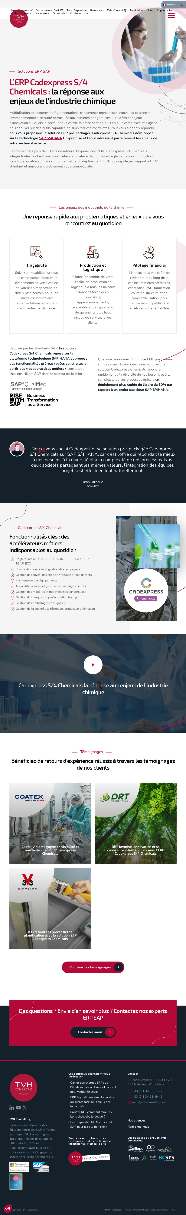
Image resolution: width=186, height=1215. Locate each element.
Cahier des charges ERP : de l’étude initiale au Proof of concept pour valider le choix (93, 1087)
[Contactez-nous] (93, 1032)
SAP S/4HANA (50, 138)
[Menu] (171, 15)
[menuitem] (169, 4)
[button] (7, 1208)
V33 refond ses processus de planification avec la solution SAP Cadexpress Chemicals (50, 935)
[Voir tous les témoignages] (93, 967)
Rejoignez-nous (138, 1127)
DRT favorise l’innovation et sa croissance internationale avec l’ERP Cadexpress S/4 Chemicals (135, 849)
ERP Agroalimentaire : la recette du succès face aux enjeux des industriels (92, 1101)
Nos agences (136, 1120)
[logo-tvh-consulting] (18, 18)
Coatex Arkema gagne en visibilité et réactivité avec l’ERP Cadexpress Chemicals (50, 849)
